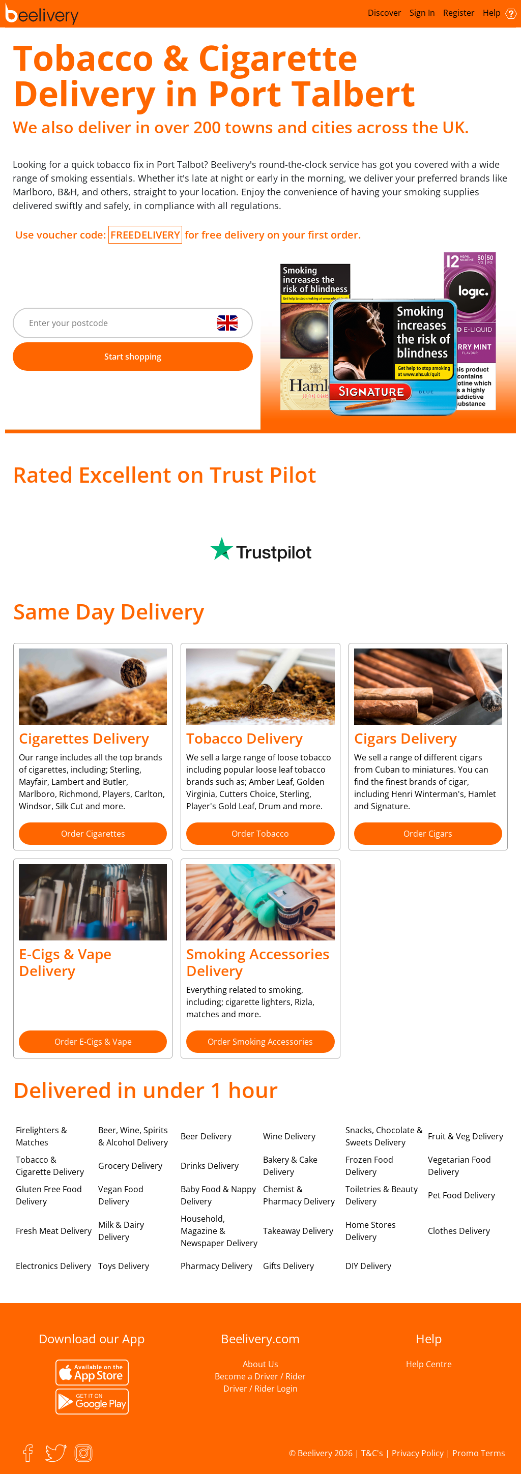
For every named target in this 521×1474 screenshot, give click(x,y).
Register (459, 12)
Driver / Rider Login (260, 1388)
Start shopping (132, 356)
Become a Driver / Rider (260, 1376)
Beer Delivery (206, 1136)
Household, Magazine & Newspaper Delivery (219, 1231)
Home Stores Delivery (370, 1231)
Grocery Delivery (130, 1165)
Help (500, 13)
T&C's (372, 1453)
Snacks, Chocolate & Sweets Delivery (384, 1136)
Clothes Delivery (459, 1230)
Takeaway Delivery (298, 1230)
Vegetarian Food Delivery (459, 1165)
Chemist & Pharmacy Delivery (299, 1195)
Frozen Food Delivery (369, 1165)
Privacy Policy (418, 1453)
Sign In (422, 12)
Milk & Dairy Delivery (121, 1231)
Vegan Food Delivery (120, 1195)
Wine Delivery (289, 1136)
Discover (384, 12)
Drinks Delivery (210, 1165)
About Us (260, 1364)
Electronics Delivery (53, 1266)
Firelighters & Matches (41, 1136)
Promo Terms (478, 1453)
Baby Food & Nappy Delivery (218, 1195)
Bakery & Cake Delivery (290, 1165)
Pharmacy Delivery (216, 1266)
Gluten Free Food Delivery (49, 1195)
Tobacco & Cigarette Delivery (50, 1165)
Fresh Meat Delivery (54, 1230)
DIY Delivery (368, 1266)
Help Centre (429, 1364)
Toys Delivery (123, 1266)
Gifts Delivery (288, 1266)
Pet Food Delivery (461, 1195)
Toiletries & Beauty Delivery (381, 1195)
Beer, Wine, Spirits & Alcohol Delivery (133, 1136)
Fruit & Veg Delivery (465, 1136)
